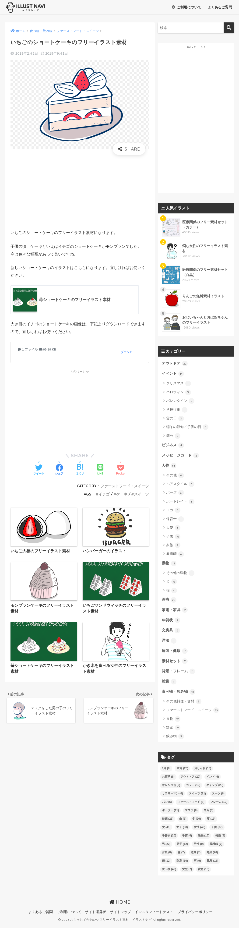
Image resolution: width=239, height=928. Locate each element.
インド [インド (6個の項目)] (212, 780)
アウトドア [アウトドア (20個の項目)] (190, 780)
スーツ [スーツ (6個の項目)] (218, 797)
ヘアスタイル (180, 485)
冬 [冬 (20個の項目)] (196, 822)
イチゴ (104, 494)
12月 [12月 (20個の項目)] (182, 771)
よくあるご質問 (219, 7)
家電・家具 (175, 611)
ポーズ (175, 494)
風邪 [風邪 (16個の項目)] (212, 864)
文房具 (171, 632)
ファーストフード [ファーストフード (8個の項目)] (191, 805)
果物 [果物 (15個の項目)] (203, 839)
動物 (169, 564)
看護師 (175, 555)
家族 (173, 546)
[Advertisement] (80, 192)
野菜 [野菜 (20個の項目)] (212, 855)
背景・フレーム (179, 674)
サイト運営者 (95, 915)
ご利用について (186, 7)
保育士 (175, 520)
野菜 (173, 731)
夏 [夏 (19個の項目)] (211, 822)
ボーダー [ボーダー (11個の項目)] (170, 813)
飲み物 (175, 740)
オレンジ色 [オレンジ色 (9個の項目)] (171, 788)
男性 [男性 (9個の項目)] (199, 847)
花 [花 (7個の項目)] (181, 855)
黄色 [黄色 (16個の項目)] (203, 872)
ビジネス (173, 446)
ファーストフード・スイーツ (124, 486)
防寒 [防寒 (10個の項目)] (182, 864)
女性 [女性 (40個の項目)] (199, 830)
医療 (169, 601)
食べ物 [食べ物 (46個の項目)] (169, 872)
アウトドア (175, 363)
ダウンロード (130, 352)
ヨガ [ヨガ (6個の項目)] (208, 813)
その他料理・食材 (183, 705)
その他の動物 (180, 574)
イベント (173, 374)
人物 (169, 466)
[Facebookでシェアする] (59, 470)
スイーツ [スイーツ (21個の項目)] (197, 797)
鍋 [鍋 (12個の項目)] (166, 864)
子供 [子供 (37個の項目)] (217, 830)
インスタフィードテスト (154, 915)
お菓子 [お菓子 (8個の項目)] (168, 780)
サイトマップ (120, 915)
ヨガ (173, 511)
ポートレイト (180, 503)
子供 (173, 537)
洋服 (169, 643)
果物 (173, 722)
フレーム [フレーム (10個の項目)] (218, 805)
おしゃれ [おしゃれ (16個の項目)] (202, 771)
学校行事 (176, 410)
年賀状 (171, 622)
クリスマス (178, 384)
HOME (119, 905)
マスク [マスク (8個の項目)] (191, 813)
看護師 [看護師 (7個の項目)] (216, 847)
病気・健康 (175, 653)
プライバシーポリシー (195, 915)
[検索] (229, 27)
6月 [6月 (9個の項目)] (166, 771)
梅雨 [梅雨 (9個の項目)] (220, 839)
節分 (173, 436)
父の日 (175, 419)
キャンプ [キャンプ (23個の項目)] (214, 788)
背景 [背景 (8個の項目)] (167, 855)
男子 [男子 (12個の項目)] (182, 847)
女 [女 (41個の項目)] (166, 830)
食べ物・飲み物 (179, 695)
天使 (173, 529)
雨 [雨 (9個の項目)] (197, 864)
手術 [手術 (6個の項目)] (187, 839)
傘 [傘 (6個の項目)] (182, 822)
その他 (175, 476)
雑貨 (169, 684)
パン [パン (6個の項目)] (167, 805)
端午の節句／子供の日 (187, 427)
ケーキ (121, 494)
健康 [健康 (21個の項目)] (167, 822)
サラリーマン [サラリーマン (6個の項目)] (172, 797)
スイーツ (141, 494)
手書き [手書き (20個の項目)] (169, 839)
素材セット (175, 663)
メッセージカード (181, 456)
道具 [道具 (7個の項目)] (195, 855)
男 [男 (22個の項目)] (166, 847)
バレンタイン (180, 401)
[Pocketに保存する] (120, 470)
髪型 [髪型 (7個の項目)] (187, 872)
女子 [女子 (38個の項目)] (182, 830)
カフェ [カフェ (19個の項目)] (193, 788)
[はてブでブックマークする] (80, 470)
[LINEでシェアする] (100, 470)
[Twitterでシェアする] (38, 470)
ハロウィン (178, 393)
